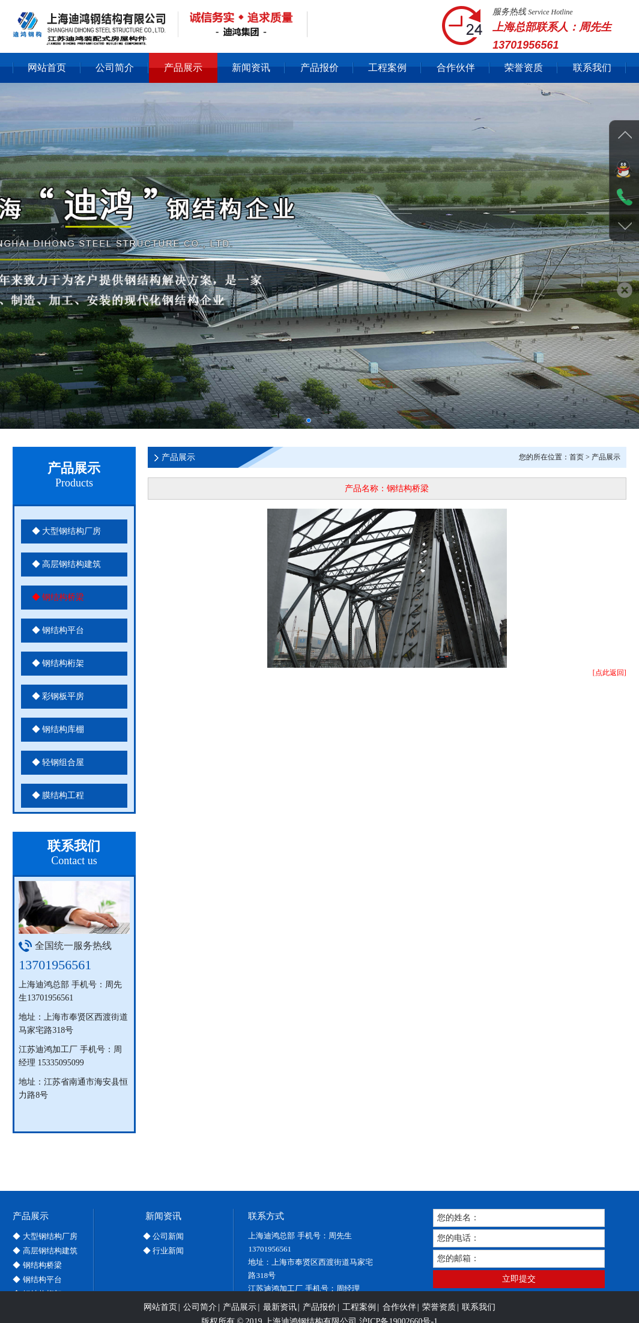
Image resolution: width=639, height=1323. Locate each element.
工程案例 (387, 67)
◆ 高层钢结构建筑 (66, 564)
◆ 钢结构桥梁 (58, 597)
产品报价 (319, 67)
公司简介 (114, 67)
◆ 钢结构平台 (58, 630)
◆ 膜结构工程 (58, 795)
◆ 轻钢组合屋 (58, 762)
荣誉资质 (523, 67)
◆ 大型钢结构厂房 (66, 531)
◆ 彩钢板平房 (58, 696)
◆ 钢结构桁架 (58, 663)
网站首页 (47, 67)
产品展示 (183, 67)
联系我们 (592, 67)
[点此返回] (609, 672)
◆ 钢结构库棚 (58, 729)
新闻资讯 (251, 67)
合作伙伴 (456, 67)
